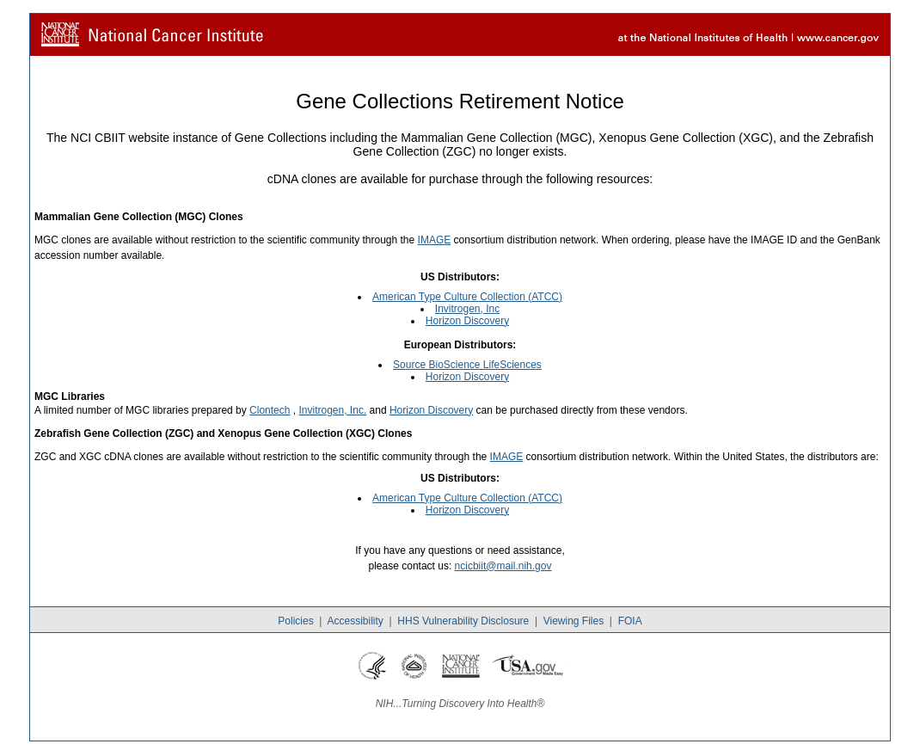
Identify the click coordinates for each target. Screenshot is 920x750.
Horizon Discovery (467, 321)
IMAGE (434, 240)
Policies (295, 621)
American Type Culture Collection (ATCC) (467, 297)
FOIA (630, 621)
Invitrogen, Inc (467, 309)
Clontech (269, 410)
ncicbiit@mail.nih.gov (503, 566)
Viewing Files (573, 621)
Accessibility (355, 621)
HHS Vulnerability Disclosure (463, 621)
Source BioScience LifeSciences (467, 365)
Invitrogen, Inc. (333, 410)
